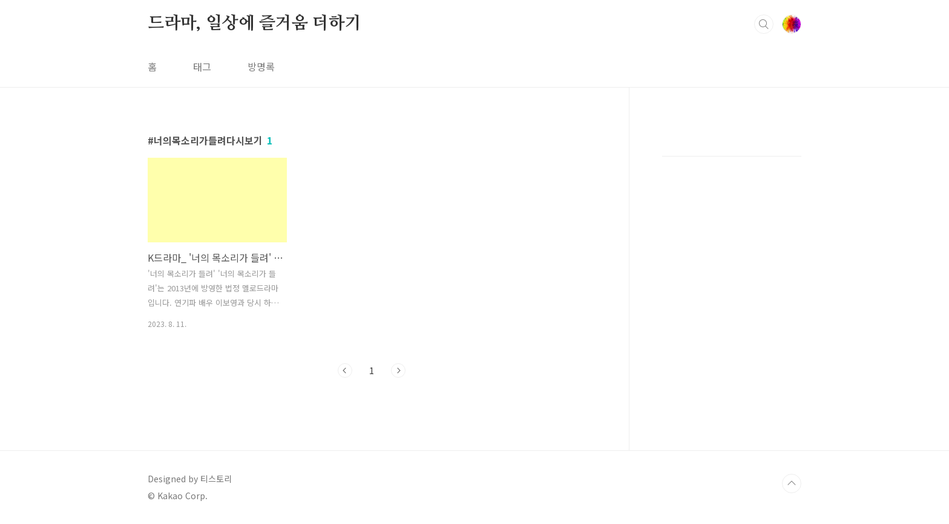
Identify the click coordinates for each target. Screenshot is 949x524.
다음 (398, 370)
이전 (345, 370)
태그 (202, 66)
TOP (791, 483)
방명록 (261, 66)
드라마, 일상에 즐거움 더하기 (254, 23)
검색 (764, 24)
